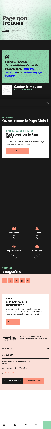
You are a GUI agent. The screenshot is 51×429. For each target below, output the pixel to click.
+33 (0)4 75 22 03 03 (12, 381)
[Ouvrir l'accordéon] (25, 349)
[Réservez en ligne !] (25, 425)
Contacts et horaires (33, 381)
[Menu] (47, 425)
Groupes (37, 230)
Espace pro (37, 248)
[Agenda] (4, 425)
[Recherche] (36, 425)
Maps (7, 373)
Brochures (14, 230)
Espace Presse (14, 248)
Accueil (5, 31)
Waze (13, 373)
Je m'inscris (13, 322)
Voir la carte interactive (18, 151)
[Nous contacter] (15, 425)
